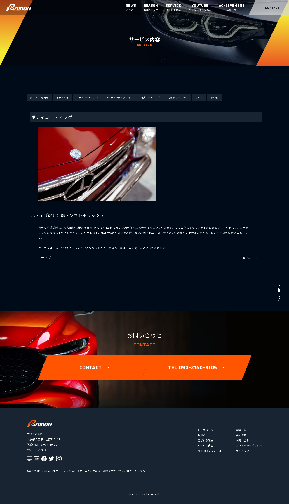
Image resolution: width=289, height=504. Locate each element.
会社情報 (241, 435)
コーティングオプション (119, 97)
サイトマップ (244, 450)
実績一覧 (241, 430)
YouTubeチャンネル (210, 450)
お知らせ (203, 435)
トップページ (205, 430)
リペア (199, 97)
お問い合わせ (244, 440)
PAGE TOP (279, 293)
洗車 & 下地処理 (39, 97)
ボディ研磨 (62, 97)
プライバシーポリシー (249, 445)
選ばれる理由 (205, 440)
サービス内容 (205, 445)
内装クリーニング (178, 97)
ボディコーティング (87, 97)
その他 (214, 97)
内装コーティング (150, 97)
